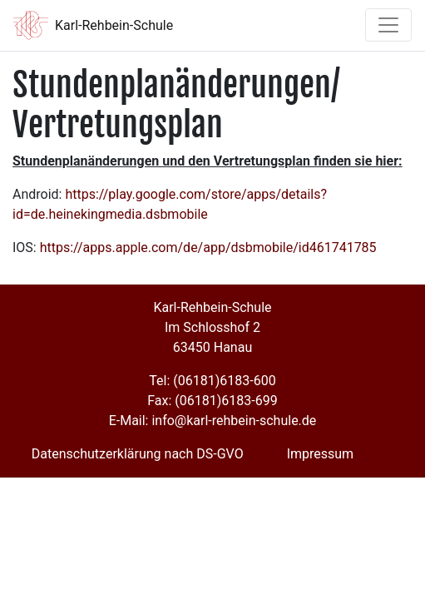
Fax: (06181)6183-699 (212, 400)
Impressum (320, 454)
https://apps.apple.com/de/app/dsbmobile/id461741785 (208, 247)
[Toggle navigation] (388, 25)
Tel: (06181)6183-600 (212, 381)
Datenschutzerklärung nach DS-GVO (138, 454)
